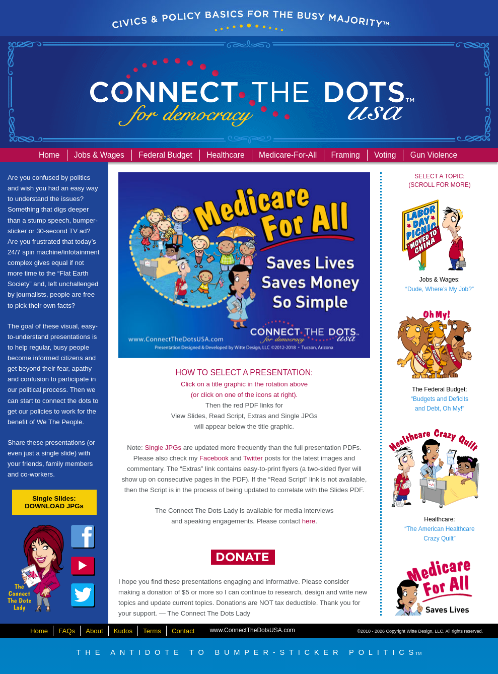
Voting (385, 155)
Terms (152, 631)
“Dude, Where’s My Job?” (439, 284)
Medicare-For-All (288, 155)
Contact (183, 631)
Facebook (214, 458)
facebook (83, 537)
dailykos (83, 566)
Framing (345, 155)
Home (49, 155)
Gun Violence (433, 155)
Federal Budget (165, 155)
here (308, 521)
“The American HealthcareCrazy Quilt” (439, 529)
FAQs (66, 631)
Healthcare (225, 155)
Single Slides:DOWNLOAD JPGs (54, 502)
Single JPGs (163, 447)
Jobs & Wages (99, 155)
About (94, 631)
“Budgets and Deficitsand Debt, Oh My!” (439, 399)
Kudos (123, 631)
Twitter (253, 458)
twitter (83, 595)
